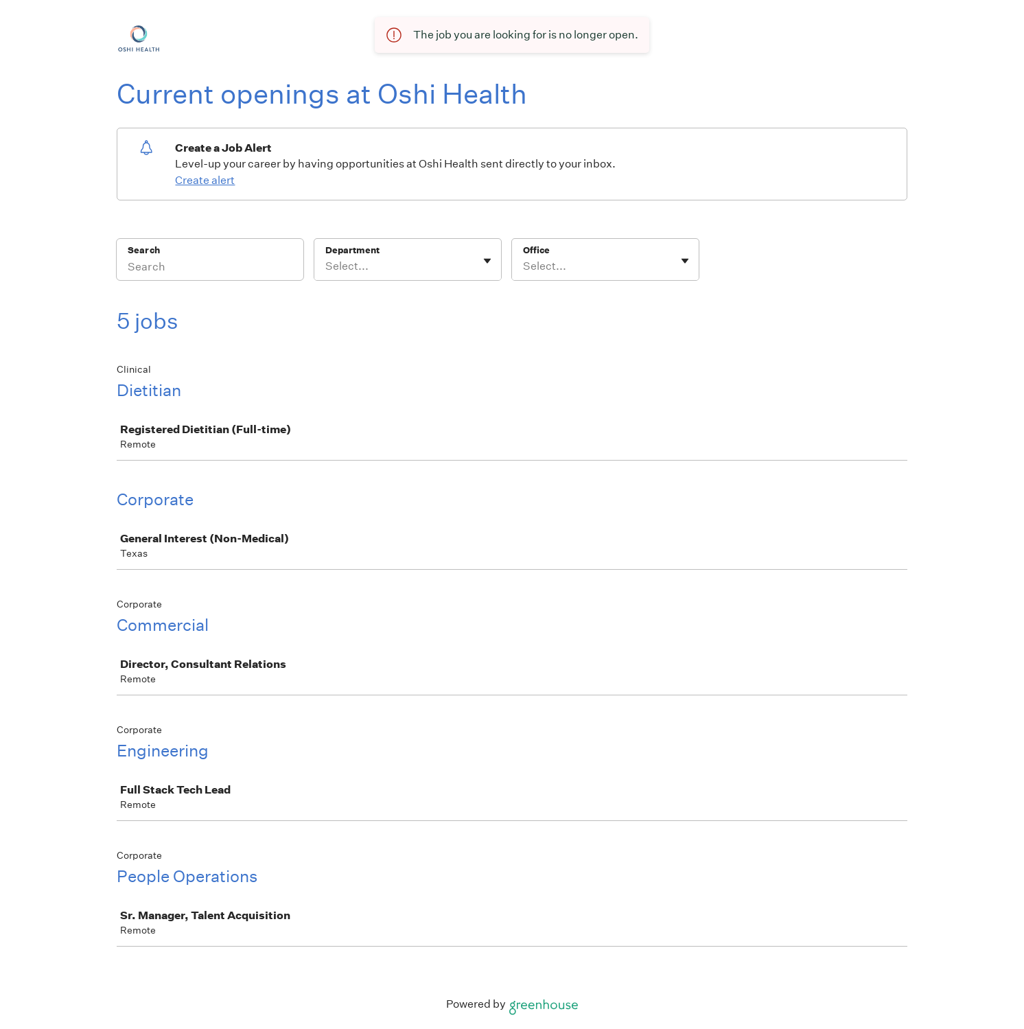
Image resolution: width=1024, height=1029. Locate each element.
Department (352, 250)
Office (536, 250)
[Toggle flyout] (487, 261)
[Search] (210, 268)
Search (144, 250)
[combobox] (326, 266)
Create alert (205, 180)
